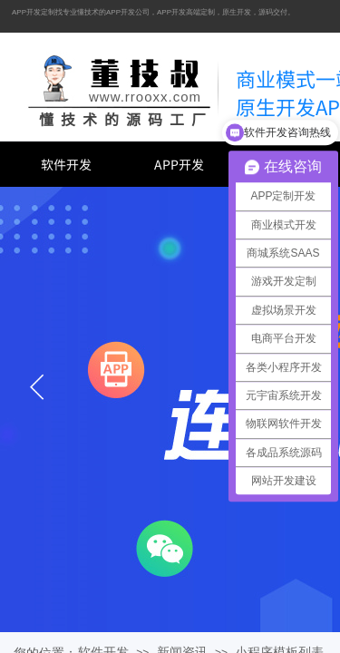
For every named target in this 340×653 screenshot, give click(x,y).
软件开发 (66, 164)
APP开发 (179, 164)
